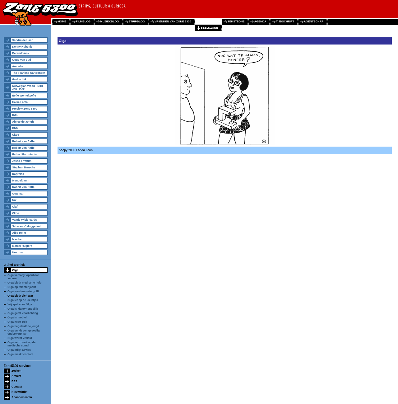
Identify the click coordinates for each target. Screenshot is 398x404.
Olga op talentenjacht (21, 287)
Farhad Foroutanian (25, 154)
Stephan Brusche (23, 167)
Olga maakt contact (20, 354)
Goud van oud (21, 59)
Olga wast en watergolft (23, 291)
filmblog (83, 21)
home (62, 21)
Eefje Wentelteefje (24, 95)
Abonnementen (22, 397)
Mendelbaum (20, 180)
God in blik (19, 79)
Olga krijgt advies (19, 349)
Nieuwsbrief (19, 391)
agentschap (313, 21)
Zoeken (16, 370)
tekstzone (236, 21)
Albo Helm (19, 232)
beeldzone (209, 27)
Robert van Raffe (23, 141)
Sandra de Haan (22, 40)
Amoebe (17, 66)
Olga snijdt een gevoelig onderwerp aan (23, 332)
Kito (15, 115)
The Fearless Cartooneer (28, 72)
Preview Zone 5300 (24, 108)
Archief (16, 376)
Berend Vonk (20, 53)
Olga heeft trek (17, 321)
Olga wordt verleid (19, 338)
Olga (15, 270)
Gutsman (18, 193)
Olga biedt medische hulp (24, 282)
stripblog (137, 21)
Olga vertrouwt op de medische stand (21, 344)
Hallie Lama (20, 102)
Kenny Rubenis (22, 46)
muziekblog (109, 21)
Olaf (15, 206)
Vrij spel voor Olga (19, 304)
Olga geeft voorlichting (22, 313)
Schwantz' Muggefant (26, 226)
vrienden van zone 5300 (173, 21)
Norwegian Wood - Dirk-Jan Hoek (28, 87)
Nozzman (18, 252)
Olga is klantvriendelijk (22, 308)
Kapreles (18, 174)
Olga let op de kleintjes (22, 300)
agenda (260, 21)
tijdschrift (285, 21)
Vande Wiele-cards (24, 219)
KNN (15, 128)
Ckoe (15, 134)
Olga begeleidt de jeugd (23, 326)
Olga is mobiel (17, 317)
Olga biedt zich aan (20, 295)
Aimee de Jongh (23, 121)
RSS (14, 381)
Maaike (16, 239)
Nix (14, 200)
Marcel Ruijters (22, 245)
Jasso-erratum (21, 160)
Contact (17, 386)
